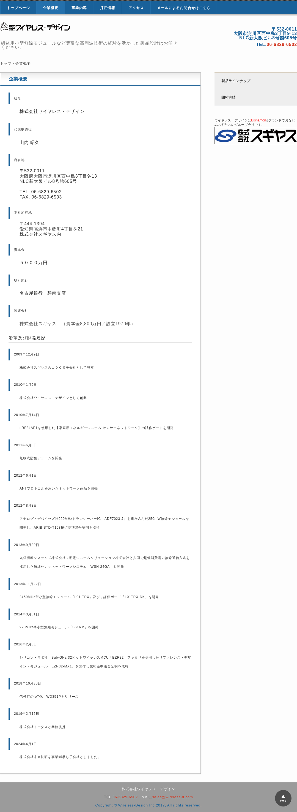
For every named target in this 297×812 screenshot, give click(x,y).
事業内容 (79, 8)
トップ (6, 63)
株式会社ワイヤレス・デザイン (63, 28)
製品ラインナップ (235, 81)
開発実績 (228, 97)
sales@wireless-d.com (172, 797)
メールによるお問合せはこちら (184, 8)
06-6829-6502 (125, 797)
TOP (283, 801)
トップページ (18, 8)
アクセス (136, 8)
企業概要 (50, 8)
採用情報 (108, 8)
